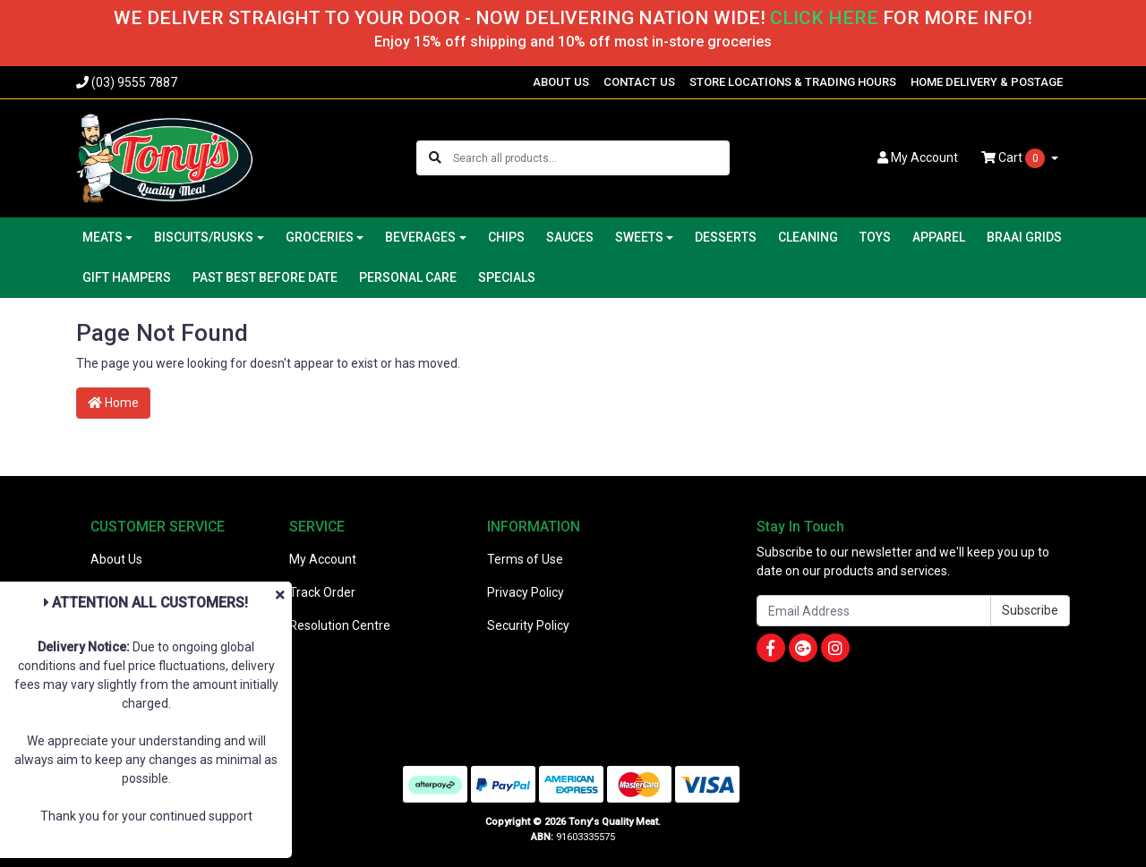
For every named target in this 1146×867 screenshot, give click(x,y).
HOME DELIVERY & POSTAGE (987, 82)
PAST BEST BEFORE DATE (265, 277)
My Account (322, 559)
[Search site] (435, 158)
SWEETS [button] (639, 237)
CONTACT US (639, 82)
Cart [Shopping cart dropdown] (1014, 158)
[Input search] (590, 158)
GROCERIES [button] (320, 237)
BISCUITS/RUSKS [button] (203, 237)
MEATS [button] (102, 237)
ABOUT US (561, 82)
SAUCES (570, 237)
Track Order (322, 592)
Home (113, 402)
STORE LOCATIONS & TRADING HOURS (792, 82)
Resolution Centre (339, 625)
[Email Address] (874, 610)
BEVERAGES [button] (420, 237)
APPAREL (938, 237)
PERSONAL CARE (408, 277)
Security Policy (528, 625)
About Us (116, 559)
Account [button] (917, 157)
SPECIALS (506, 277)
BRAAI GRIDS (1024, 237)
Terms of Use (525, 559)
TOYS (875, 237)
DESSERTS (726, 237)
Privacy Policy (525, 592)
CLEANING (808, 237)
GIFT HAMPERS (126, 277)
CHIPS (506, 237)
